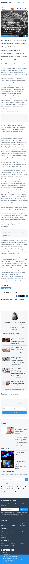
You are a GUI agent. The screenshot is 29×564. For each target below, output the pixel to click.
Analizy (3, 525)
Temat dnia (3, 523)
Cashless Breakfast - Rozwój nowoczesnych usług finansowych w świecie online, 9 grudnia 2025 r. (21, 465)
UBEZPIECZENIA (5, 36)
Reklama (13, 543)
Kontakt (12, 545)
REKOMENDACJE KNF (19, 299)
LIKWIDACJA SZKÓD (5, 301)
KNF (17, 261)
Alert (12, 531)
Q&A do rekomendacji (15, 278)
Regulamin (22, 543)
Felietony (13, 523)
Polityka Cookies (5, 545)
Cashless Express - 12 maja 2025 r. (20, 453)
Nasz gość (22, 523)
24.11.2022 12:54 (10, 23)
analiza (23, 72)
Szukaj (21, 531)
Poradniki (13, 525)
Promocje (4, 423)
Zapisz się (23, 509)
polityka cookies (9, 562)
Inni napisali (22, 525)
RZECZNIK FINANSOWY (9, 299)
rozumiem (22, 559)
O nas (2, 543)
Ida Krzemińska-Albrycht (12, 22)
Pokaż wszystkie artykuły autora (14, 389)
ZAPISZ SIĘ (14, 412)
